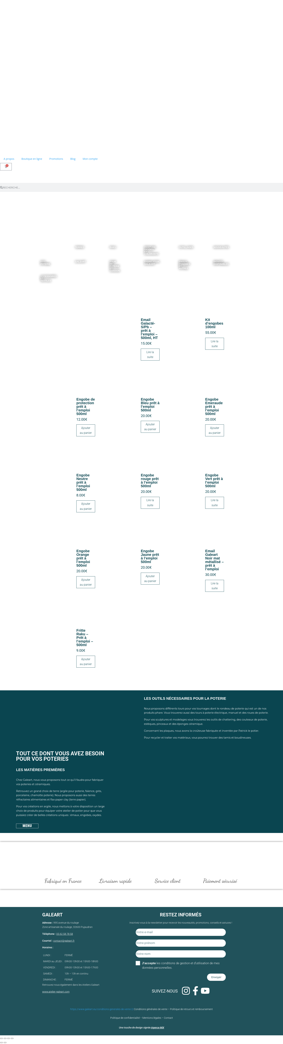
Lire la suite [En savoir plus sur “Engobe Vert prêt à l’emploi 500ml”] (214, 502)
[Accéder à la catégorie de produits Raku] (110, 245)
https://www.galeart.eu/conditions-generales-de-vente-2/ (102, 1009)
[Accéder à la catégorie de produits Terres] (75, 245)
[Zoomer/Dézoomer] (1, 1038)
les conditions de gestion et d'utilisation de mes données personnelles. (181, 965)
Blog (72, 158)
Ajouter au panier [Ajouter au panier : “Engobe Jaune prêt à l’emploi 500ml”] (150, 578)
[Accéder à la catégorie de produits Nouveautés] (214, 245)
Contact (168, 1018)
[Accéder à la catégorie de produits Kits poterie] (41, 259)
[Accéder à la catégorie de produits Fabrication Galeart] (144, 259)
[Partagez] (8, 1038)
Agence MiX (157, 1027)
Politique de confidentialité (125, 1018)
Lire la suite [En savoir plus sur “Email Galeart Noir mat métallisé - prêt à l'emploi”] (214, 586)
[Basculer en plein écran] (5, 1038)
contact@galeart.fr (64, 940)
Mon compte (90, 158)
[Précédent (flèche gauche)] (1, 1042)
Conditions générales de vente (150, 1009)
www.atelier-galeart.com (55, 991)
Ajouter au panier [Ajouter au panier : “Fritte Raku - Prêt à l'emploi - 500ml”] (86, 661)
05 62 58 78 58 (64, 934)
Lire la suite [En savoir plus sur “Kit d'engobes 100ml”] (214, 344)
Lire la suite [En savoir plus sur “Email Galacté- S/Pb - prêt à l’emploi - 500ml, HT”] (150, 354)
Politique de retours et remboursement (191, 1009)
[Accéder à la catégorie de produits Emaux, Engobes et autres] (179, 259)
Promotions (56, 158)
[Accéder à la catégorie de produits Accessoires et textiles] (41, 274)
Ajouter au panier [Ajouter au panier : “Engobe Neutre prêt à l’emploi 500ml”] (86, 506)
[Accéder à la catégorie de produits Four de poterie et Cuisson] (110, 259)
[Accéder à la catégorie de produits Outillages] (179, 245)
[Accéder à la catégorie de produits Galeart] (75, 259)
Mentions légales (151, 1018)
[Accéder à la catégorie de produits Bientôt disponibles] (214, 259)
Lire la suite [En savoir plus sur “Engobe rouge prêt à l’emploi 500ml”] (150, 502)
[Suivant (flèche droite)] (5, 1042)
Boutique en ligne (31, 158)
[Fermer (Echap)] (12, 1038)
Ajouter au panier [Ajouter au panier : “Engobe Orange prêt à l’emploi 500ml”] (86, 582)
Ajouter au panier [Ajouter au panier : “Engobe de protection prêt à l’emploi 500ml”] (86, 430)
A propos (9, 158)
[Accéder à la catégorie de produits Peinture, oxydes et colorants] (144, 245)
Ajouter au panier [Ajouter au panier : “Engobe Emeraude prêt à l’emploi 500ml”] (215, 430)
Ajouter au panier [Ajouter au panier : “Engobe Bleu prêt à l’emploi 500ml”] (150, 427)
